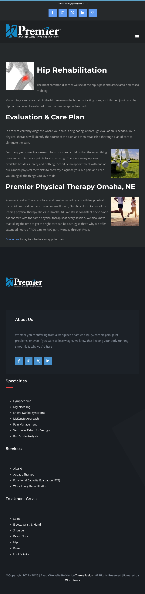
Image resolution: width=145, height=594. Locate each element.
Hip (15, 542)
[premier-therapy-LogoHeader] (24, 279)
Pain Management (25, 424)
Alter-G (17, 468)
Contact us (12, 239)
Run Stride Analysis (25, 436)
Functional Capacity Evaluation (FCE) (36, 480)
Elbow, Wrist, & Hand (27, 524)
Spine (16, 518)
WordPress (72, 580)
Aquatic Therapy (23, 474)
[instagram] (28, 361)
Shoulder (19, 530)
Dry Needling (21, 407)
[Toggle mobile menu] (137, 37)
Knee (16, 548)
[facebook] (19, 361)
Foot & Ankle (21, 554)
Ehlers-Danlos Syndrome (29, 413)
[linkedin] (48, 361)
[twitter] (38, 361)
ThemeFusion (84, 575)
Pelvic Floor (20, 536)
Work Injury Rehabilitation (30, 486)
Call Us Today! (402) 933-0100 (72, 3)
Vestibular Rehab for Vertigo (31, 430)
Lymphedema (22, 401)
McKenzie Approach (26, 418)
